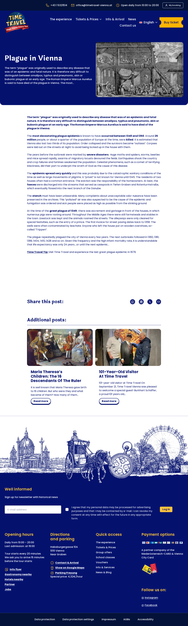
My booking (175, 5)
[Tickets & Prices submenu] (100, 19)
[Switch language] (148, 22)
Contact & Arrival (67, 562)
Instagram (151, 598)
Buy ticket (171, 22)
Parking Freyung (66, 573)
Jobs (8, 589)
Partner (10, 584)
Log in (166, 509)
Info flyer (16, 569)
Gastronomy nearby (18, 574)
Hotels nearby (14, 579)
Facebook (151, 605)
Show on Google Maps (69, 568)
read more (42, 401)
